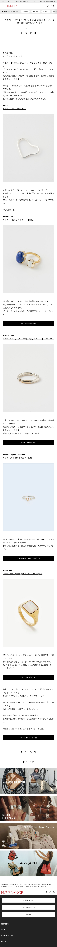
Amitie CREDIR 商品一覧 (28, 324)
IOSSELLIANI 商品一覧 (28, 443)
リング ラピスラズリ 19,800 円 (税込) (18, 220)
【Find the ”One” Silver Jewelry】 (24, 716)
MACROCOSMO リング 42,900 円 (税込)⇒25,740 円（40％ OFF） (28, 339)
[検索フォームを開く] (48, 6)
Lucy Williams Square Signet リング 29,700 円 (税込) (23, 574)
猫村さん (35, 11)
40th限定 (25, 11)
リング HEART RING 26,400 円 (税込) (17, 458)
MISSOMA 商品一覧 (28, 677)
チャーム (46, 11)
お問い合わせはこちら (28, 907)
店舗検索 (28, 914)
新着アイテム (6, 11)
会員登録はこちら (28, 900)
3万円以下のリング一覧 (28, 738)
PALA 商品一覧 (9, 210)
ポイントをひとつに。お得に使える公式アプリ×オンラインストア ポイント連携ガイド (28, 1)
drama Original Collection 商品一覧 (29, 558)
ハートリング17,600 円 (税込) (14, 109)
